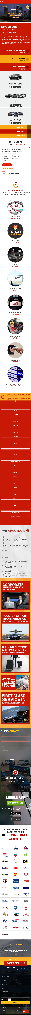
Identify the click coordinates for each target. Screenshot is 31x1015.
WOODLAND (15, 509)
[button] (7, 176)
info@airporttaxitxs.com (15, 960)
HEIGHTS (15, 505)
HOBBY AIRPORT (15, 512)
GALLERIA (15, 410)
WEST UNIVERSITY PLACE (15, 461)
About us (4, 1007)
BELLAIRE (15, 454)
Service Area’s (4, 1009)
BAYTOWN (15, 439)
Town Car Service (18, 1005)
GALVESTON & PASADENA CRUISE (15, 520)
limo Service (18, 1007)
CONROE (15, 443)
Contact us (17, 1010)
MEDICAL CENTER (15, 418)
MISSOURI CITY (15, 483)
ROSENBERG (15, 436)
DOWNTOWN (15, 498)
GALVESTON (15, 476)
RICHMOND (15, 421)
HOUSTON (15, 487)
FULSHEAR (16, 494)
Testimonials (15, 141)
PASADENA (15, 432)
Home (3, 1005)
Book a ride (4, 1010)
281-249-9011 (9, 32)
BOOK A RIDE (24, 127)
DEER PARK (15, 458)
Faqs (16, 1009)
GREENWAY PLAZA (15, 501)
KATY (15, 450)
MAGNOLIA (15, 472)
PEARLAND (15, 447)
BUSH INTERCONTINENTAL (15, 516)
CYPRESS (15, 465)
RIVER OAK (15, 425)
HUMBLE (15, 490)
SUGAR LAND (15, 407)
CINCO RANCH (15, 469)
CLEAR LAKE (15, 414)
